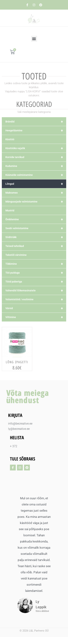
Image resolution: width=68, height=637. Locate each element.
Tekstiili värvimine (16, 254)
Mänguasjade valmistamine (35, 201)
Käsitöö (9, 139)
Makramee (35, 192)
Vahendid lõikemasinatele (35, 290)
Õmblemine (35, 219)
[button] (34, 39)
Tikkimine (35, 263)
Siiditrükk (35, 237)
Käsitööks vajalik (35, 148)
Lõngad (35, 183)
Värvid (35, 308)
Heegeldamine (35, 130)
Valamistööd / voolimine (35, 299)
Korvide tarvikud (35, 157)
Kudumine (35, 166)
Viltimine (35, 317)
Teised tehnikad (35, 246)
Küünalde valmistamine (35, 175)
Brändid (35, 121)
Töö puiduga (35, 272)
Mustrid (9, 210)
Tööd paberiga (35, 281)
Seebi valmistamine (35, 228)
